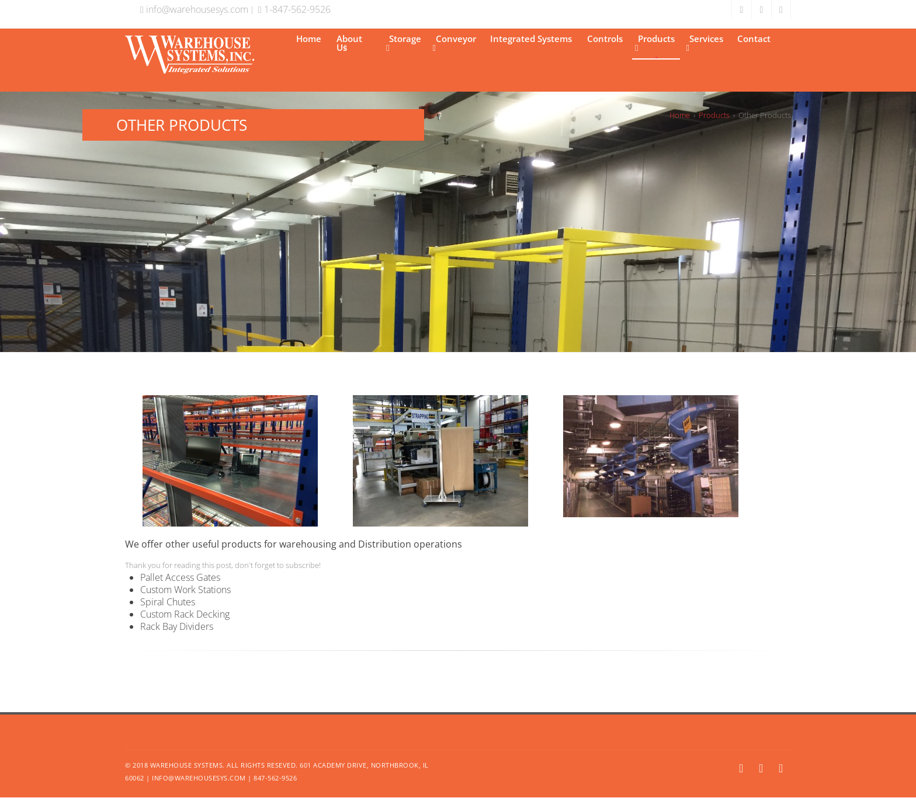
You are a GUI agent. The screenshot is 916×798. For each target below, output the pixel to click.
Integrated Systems (531, 38)
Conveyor (454, 43)
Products (655, 43)
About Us (349, 43)
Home (308, 38)
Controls (605, 38)
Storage (403, 43)
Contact (754, 38)
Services (704, 43)
